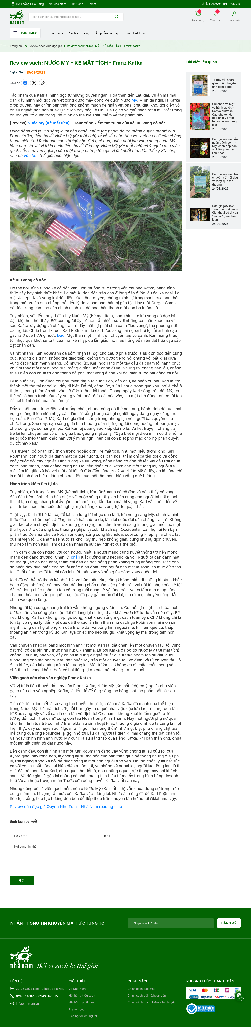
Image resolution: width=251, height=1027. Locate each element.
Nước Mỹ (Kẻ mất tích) (49, 123)
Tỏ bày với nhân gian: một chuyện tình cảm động (224, 83)
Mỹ (134, 100)
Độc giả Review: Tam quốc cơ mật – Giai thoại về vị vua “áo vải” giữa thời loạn (225, 212)
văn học (31, 155)
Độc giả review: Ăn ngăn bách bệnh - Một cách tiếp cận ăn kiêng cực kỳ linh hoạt (225, 146)
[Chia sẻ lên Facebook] (25, 83)
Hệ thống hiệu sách (82, 978)
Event (92, 4)
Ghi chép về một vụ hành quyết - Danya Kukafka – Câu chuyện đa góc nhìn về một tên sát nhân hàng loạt (224, 114)
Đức (61, 335)
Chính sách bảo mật (141, 972)
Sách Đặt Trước (136, 33)
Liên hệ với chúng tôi (83, 999)
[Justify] (116, 17)
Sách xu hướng (79, 33)
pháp (75, 557)
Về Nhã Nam (57, 4)
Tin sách (77, 4)
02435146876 (26, 979)
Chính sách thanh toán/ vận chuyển (152, 985)
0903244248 (232, 4)
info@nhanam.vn (27, 986)
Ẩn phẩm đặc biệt (107, 33)
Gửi (21, 880)
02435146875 (48, 979)
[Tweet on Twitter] (34, 83)
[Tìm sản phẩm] (76, 17)
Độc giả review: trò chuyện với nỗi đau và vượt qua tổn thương (225, 179)
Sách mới (56, 33)
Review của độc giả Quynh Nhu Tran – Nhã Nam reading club (66, 806)
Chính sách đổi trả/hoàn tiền (147, 978)
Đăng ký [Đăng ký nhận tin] (229, 923)
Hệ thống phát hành (82, 985)
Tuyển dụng (77, 992)
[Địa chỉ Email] (171, 923)
